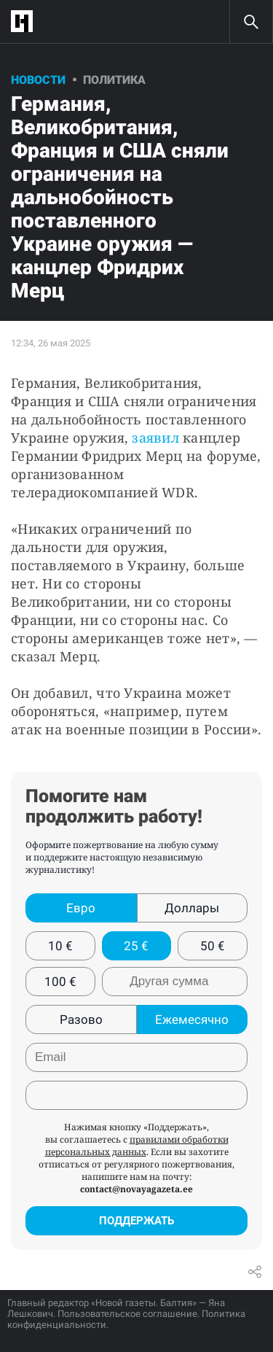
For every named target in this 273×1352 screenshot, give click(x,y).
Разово (81, 1019)
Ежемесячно (192, 1019)
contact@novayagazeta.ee (136, 1189)
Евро (80, 908)
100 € (60, 981)
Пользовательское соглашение (127, 1313)
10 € (60, 946)
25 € (136, 946)
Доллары (192, 908)
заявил (155, 437)
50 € (212, 946)
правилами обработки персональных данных (137, 1145)
